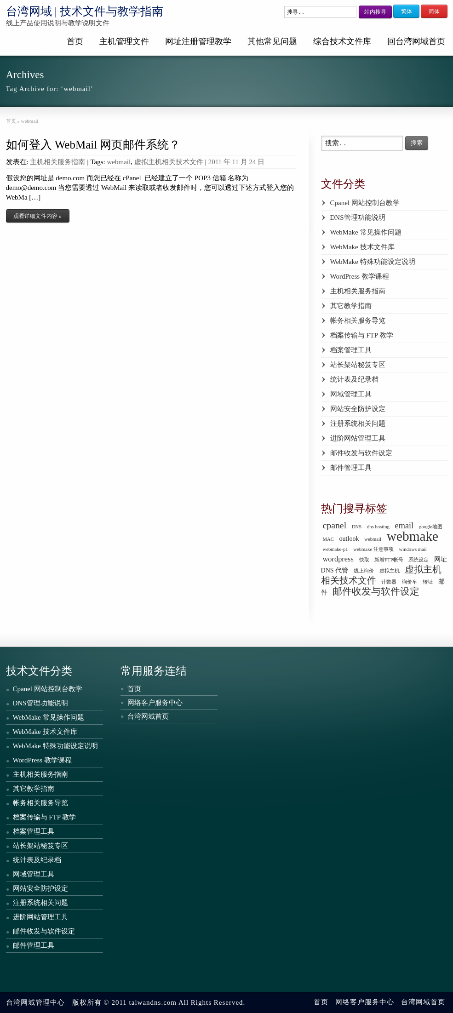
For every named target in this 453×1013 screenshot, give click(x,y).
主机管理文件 (124, 41)
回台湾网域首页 (416, 41)
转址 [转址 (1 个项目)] (428, 581)
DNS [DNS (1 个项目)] (356, 526)
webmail (119, 162)
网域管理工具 (351, 394)
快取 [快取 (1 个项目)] (364, 559)
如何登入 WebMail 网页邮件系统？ (93, 144)
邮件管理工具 (351, 467)
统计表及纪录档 (354, 379)
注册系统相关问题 (357, 423)
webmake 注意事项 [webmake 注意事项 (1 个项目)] (373, 549)
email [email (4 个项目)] (404, 525)
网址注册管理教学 (198, 41)
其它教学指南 (351, 305)
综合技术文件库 (342, 41)
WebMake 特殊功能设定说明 (372, 261)
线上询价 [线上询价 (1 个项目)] (364, 570)
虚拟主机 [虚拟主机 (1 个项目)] (389, 570)
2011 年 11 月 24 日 (236, 162)
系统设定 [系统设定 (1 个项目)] (418, 559)
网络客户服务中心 (155, 702)
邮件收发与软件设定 (361, 453)
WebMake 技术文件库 (362, 247)
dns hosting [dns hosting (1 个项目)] (378, 526)
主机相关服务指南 (57, 162)
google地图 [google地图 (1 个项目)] (430, 526)
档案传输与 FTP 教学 (362, 335)
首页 (75, 41)
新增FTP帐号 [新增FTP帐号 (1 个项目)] (388, 559)
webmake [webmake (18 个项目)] (412, 536)
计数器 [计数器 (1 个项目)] (388, 581)
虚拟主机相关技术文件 (168, 162)
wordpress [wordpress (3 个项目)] (338, 559)
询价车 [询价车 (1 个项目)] (409, 581)
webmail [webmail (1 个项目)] (372, 539)
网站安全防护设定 (357, 408)
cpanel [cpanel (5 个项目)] (335, 525)
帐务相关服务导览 (357, 320)
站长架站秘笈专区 (357, 364)
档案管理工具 (351, 350)
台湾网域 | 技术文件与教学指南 (85, 11)
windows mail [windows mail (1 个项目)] (413, 549)
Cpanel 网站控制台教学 (365, 202)
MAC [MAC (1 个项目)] (328, 539)
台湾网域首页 (148, 716)
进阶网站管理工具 (357, 438)
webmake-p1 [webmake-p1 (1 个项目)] (335, 549)
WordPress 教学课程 (359, 276)
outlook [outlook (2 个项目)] (349, 538)
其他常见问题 (272, 41)
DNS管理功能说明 (357, 217)
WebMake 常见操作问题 (365, 232)
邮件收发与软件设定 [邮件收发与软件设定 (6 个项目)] (376, 591)
